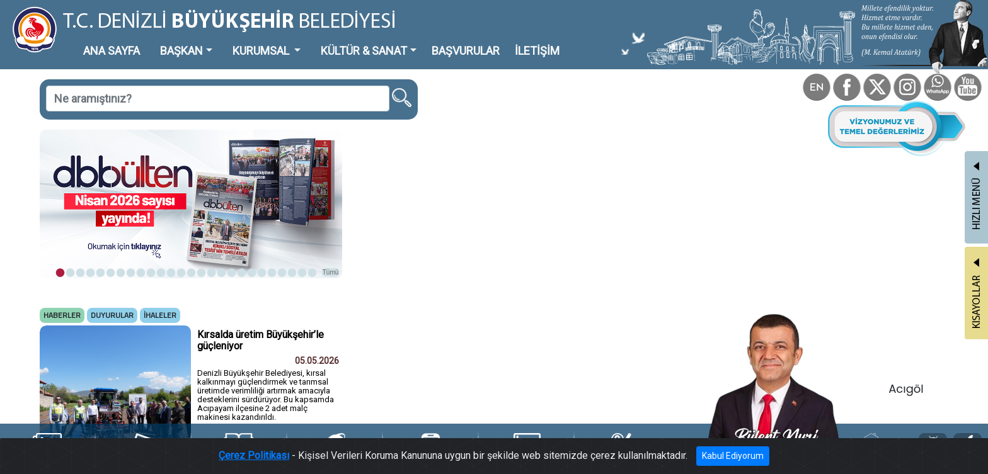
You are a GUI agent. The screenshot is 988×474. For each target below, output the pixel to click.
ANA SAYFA (111, 50)
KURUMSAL (262, 50)
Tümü (331, 272)
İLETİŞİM (537, 50)
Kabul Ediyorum (733, 456)
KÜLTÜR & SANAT (364, 50)
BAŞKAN (181, 50)
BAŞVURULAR (466, 50)
